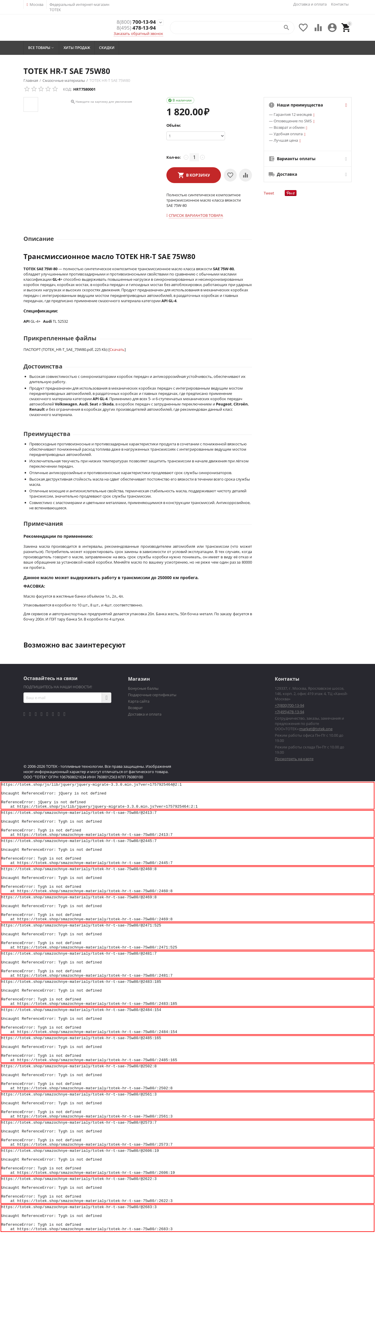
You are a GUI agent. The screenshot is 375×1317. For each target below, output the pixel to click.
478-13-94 (136, 28)
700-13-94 (136, 22)
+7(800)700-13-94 (289, 705)
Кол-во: (173, 157)
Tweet (269, 193)
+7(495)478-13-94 (289, 711)
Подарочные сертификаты (152, 694)
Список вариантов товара (196, 215)
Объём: (173, 125)
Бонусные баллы (143, 688)
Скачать (117, 349)
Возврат (135, 707)
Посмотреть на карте (294, 758)
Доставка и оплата (310, 4)
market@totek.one (316, 728)
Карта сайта (138, 701)
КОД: (67, 89)
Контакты (340, 4)
